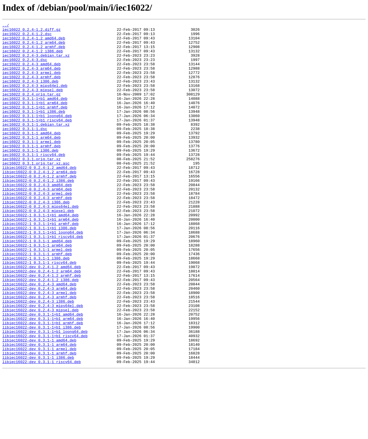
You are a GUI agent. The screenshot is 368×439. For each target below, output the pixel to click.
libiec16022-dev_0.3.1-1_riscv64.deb (41, 429)
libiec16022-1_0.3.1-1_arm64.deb (37, 290)
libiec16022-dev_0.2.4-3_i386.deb (38, 357)
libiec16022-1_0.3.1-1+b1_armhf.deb (40, 264)
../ (5, 25)
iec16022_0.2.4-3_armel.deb (31, 82)
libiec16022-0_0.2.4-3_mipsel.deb (38, 248)
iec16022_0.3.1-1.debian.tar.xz (36, 145)
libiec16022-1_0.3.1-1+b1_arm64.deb (40, 259)
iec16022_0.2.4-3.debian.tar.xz (36, 62)
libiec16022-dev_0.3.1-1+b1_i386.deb (41, 388)
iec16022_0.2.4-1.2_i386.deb (32, 57)
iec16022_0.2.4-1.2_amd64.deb (33, 41)
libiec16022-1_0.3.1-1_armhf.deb (37, 300)
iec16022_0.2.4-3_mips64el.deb (34, 98)
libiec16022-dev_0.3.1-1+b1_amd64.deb (42, 372)
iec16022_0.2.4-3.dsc (24, 67)
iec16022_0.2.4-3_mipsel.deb (32, 103)
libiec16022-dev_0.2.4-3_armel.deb (39, 347)
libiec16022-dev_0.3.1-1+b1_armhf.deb (42, 383)
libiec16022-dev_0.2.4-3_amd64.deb (39, 336)
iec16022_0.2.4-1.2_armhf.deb (33, 51)
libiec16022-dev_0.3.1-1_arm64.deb (39, 409)
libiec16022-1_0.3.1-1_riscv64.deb (39, 310)
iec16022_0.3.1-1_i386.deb (30, 176)
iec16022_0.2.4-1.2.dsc (27, 36)
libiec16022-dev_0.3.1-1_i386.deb (38, 424)
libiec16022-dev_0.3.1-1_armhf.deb (39, 419)
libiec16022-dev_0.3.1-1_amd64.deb (39, 403)
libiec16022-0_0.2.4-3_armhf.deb (37, 233)
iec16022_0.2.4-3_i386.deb (30, 93)
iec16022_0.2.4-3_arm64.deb (31, 77)
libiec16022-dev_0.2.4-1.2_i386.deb (40, 331)
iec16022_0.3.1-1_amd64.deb (31, 155)
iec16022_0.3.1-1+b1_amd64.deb (34, 114)
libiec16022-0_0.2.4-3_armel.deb (37, 227)
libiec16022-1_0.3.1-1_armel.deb (37, 295)
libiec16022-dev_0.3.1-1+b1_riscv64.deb (44, 398)
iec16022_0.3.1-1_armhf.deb (31, 170)
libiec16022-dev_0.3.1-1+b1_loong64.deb (44, 393)
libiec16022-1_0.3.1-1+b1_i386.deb (39, 269)
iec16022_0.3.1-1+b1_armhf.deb (34, 124)
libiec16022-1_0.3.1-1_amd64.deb (37, 284)
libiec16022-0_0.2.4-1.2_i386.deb (38, 212)
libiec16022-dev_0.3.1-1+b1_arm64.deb (42, 378)
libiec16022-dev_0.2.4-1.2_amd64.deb (41, 315)
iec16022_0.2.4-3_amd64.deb (31, 72)
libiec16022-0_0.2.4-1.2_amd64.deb (39, 196)
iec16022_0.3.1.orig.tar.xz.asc (36, 191)
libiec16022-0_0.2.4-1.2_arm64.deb (39, 202)
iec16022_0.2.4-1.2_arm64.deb (33, 46)
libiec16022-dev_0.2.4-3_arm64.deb (39, 341)
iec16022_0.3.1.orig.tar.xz (31, 186)
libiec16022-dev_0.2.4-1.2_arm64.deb (41, 321)
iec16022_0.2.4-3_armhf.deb (31, 88)
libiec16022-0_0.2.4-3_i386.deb (36, 238)
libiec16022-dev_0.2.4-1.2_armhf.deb (41, 326)
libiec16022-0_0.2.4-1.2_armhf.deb (39, 207)
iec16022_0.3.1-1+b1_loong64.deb (37, 134)
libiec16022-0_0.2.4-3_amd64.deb (37, 217)
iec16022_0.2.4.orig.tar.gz (31, 108)
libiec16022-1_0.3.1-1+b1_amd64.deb (40, 253)
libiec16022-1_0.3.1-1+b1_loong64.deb (42, 274)
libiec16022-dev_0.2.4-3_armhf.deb (39, 352)
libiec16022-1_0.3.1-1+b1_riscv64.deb (42, 279)
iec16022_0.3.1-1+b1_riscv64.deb (37, 139)
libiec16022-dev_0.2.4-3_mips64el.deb (42, 362)
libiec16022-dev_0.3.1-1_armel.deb (39, 414)
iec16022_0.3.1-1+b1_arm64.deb (34, 119)
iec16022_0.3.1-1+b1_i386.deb (33, 129)
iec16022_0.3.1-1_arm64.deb (31, 160)
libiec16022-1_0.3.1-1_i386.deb (36, 305)
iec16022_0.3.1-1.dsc (24, 150)
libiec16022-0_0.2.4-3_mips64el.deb (40, 243)
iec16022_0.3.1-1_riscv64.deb (33, 181)
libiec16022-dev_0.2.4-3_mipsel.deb (40, 367)
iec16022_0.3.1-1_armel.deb (31, 165)
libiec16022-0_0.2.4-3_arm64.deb (37, 222)
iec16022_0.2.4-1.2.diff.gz (31, 31)
